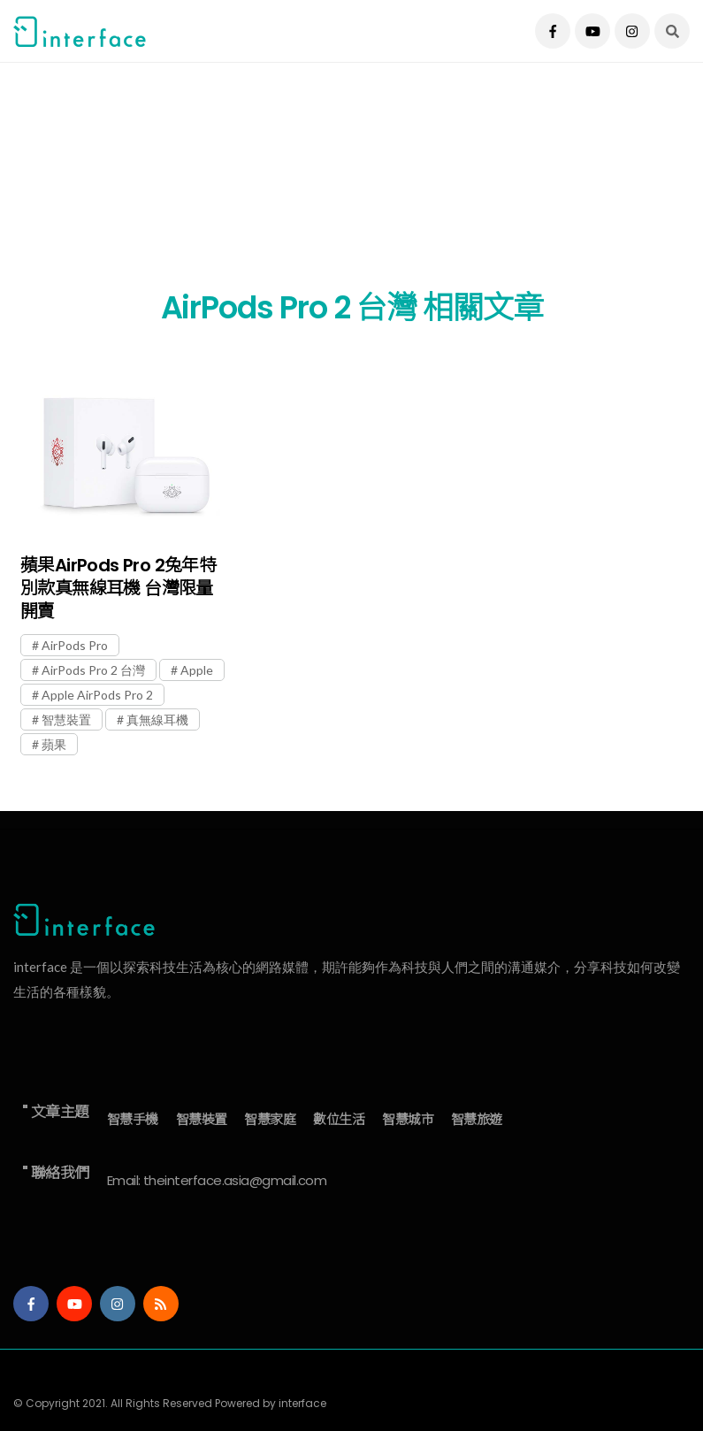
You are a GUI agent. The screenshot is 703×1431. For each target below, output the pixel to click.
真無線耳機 (157, 719)
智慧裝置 (66, 719)
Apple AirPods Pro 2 (97, 694)
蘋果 (54, 744)
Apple (196, 669)
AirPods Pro (75, 645)
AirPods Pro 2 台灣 (93, 669)
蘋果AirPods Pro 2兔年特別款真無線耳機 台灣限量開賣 (118, 588)
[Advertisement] (351, 186)
